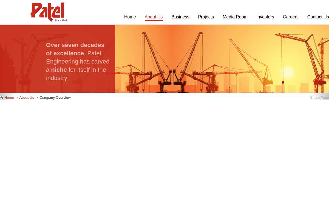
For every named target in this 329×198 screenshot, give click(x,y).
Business (180, 17)
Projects (206, 17)
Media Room (235, 17)
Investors (265, 17)
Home (130, 17)
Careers (291, 17)
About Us (154, 17)
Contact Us (318, 17)
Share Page (319, 97)
